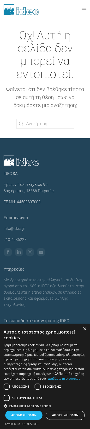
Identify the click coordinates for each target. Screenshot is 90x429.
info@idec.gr (14, 228)
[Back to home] (21, 9)
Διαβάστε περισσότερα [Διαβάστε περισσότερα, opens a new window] (64, 379)
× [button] (84, 329)
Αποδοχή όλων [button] (24, 415)
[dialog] (45, 376)
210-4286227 (15, 239)
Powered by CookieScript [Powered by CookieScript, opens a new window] (21, 424)
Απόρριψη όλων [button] (65, 415)
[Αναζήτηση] (45, 124)
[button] (84, 9)
